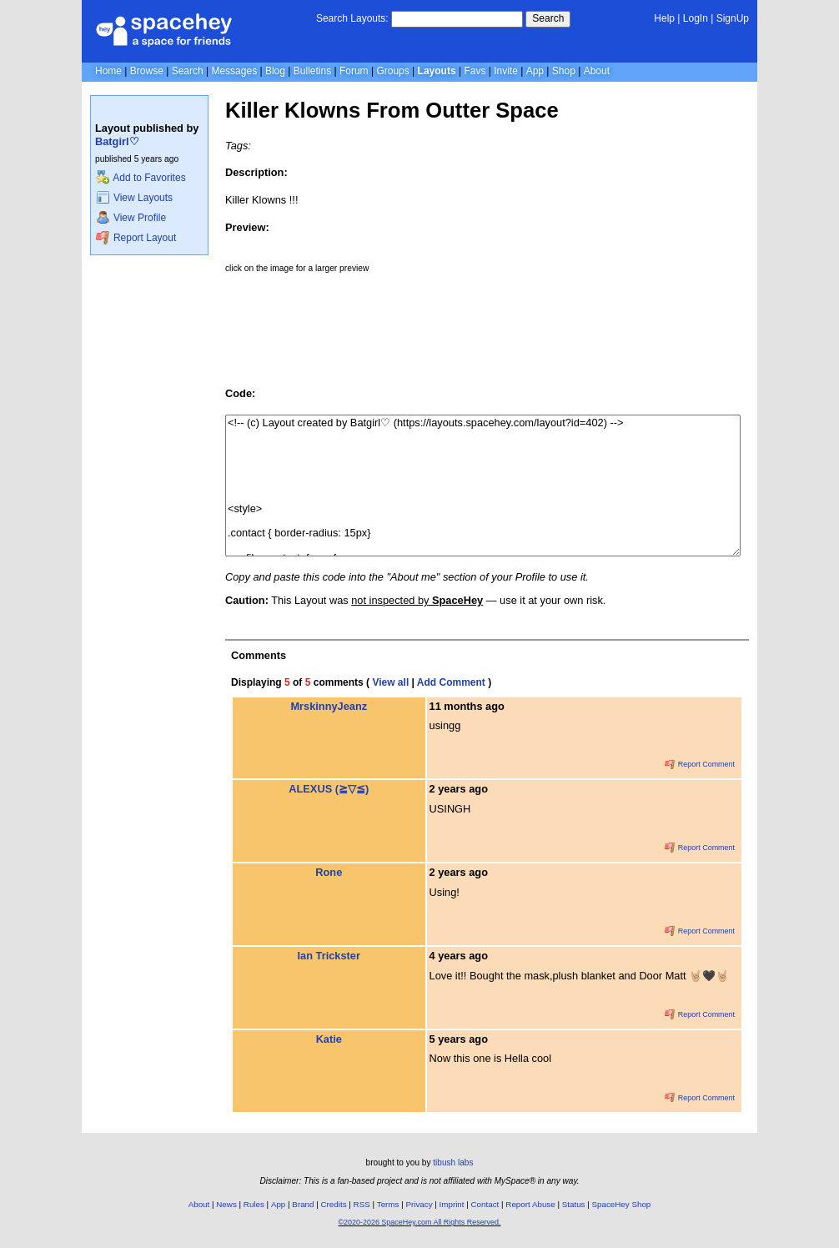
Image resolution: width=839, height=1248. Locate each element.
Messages (234, 71)
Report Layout (136, 238)
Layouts (437, 71)
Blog (275, 71)
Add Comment (451, 682)
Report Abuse (530, 1204)
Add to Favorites (140, 178)
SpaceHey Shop (621, 1204)
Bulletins (312, 71)
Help (664, 18)
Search (548, 18)
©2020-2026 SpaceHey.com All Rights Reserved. (419, 1222)
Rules (254, 1204)
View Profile (131, 218)
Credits (334, 1204)
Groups (392, 71)
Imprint (452, 1204)
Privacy (418, 1204)
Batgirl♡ (117, 141)
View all (390, 682)
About (597, 71)
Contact (485, 1204)
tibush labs (453, 1162)
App (535, 71)
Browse (146, 71)
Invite (506, 71)
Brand (303, 1204)
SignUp (732, 18)
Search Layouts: (352, 18)
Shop (563, 71)
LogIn (695, 18)
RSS (362, 1204)
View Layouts (134, 198)
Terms (388, 1204)
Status (573, 1204)
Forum (354, 71)
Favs (474, 71)
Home (108, 71)
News (226, 1204)
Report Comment (700, 764)
